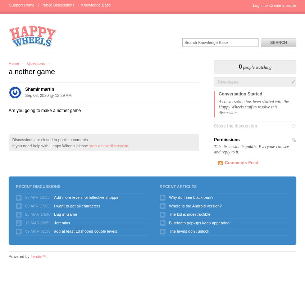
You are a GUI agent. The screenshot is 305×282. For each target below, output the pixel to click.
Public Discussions (57, 5)
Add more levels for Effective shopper (87, 197)
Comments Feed (241, 162)
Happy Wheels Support (33, 35)
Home (14, 63)
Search (278, 42)
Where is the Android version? (195, 206)
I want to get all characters (77, 206)
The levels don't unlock (189, 231)
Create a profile (282, 5)
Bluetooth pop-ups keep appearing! (200, 223)
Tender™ (39, 256)
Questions (36, 63)
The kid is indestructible (189, 214)
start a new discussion (108, 146)
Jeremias (62, 223)
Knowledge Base (96, 5)
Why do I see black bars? (191, 197)
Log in (258, 5)
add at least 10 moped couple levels (85, 231)
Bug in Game (65, 214)
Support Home (22, 5)
